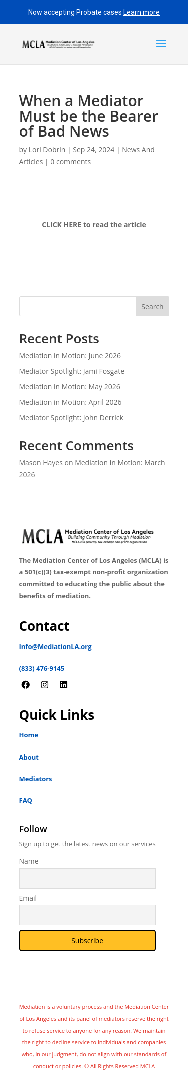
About (29, 757)
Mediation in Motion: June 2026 (70, 355)
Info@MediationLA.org (55, 646)
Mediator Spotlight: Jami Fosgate (72, 371)
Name (29, 861)
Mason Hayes (41, 462)
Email (28, 898)
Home (28, 734)
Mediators (35, 778)
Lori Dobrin (47, 149)
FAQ (25, 800)
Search (152, 306)
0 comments (70, 161)
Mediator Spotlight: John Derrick (71, 417)
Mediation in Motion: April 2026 (70, 402)
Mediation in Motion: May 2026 (69, 386)
